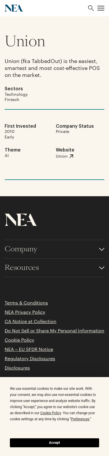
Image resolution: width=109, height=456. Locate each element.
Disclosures (17, 367)
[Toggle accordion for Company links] (54, 249)
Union (25, 41)
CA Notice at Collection (30, 321)
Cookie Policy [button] (50, 413)
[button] (101, 8)
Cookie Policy (19, 340)
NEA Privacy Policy (25, 312)
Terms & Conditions (26, 302)
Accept (54, 443)
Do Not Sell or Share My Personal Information (54, 330)
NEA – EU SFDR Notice (29, 349)
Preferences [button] (80, 419)
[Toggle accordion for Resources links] (54, 268)
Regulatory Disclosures (30, 358)
